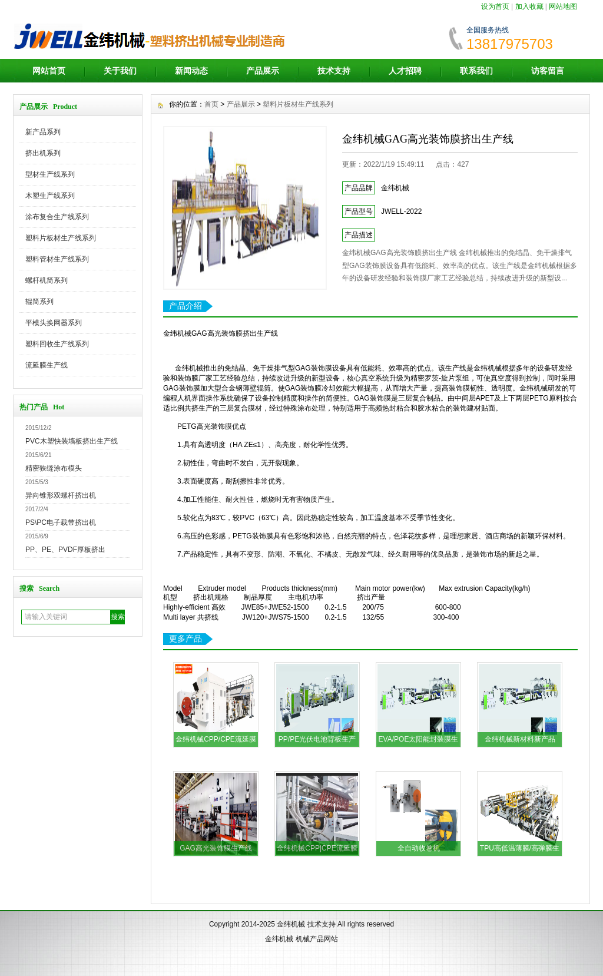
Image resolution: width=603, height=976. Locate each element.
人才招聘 (405, 70)
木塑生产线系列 (50, 195)
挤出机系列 (43, 153)
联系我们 (476, 70)
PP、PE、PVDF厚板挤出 (65, 549)
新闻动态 (191, 70)
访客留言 (547, 70)
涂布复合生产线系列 (57, 217)
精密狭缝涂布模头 (53, 468)
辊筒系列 (39, 301)
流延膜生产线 (46, 365)
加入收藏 (529, 6)
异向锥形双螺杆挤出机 (60, 495)
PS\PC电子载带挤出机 (60, 522)
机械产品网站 (317, 939)
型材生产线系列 (50, 174)
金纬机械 (291, 924)
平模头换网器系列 (53, 323)
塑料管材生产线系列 (57, 259)
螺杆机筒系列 (46, 280)
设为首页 (495, 6)
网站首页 (48, 70)
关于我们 (120, 70)
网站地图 (563, 6)
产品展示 (262, 70)
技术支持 (333, 70)
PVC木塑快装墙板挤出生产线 (71, 441)
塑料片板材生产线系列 (60, 238)
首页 (211, 104)
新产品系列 (43, 132)
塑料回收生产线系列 (57, 344)
